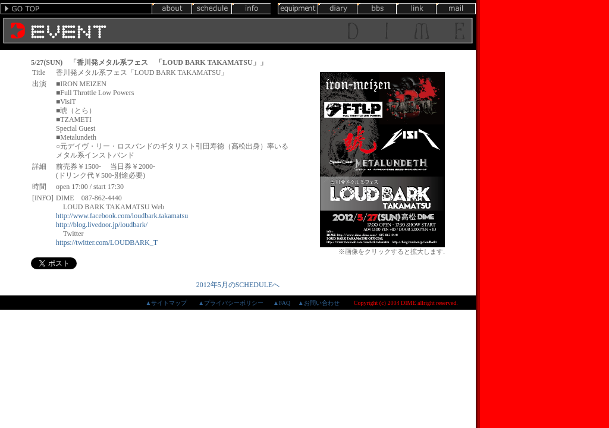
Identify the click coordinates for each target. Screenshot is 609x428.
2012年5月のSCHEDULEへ (238, 285)
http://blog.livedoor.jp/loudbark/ (101, 225)
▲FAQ (281, 303)
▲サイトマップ (166, 303)
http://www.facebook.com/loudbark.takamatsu (122, 216)
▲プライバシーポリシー (230, 303)
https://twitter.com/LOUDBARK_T (107, 242)
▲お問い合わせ (319, 303)
